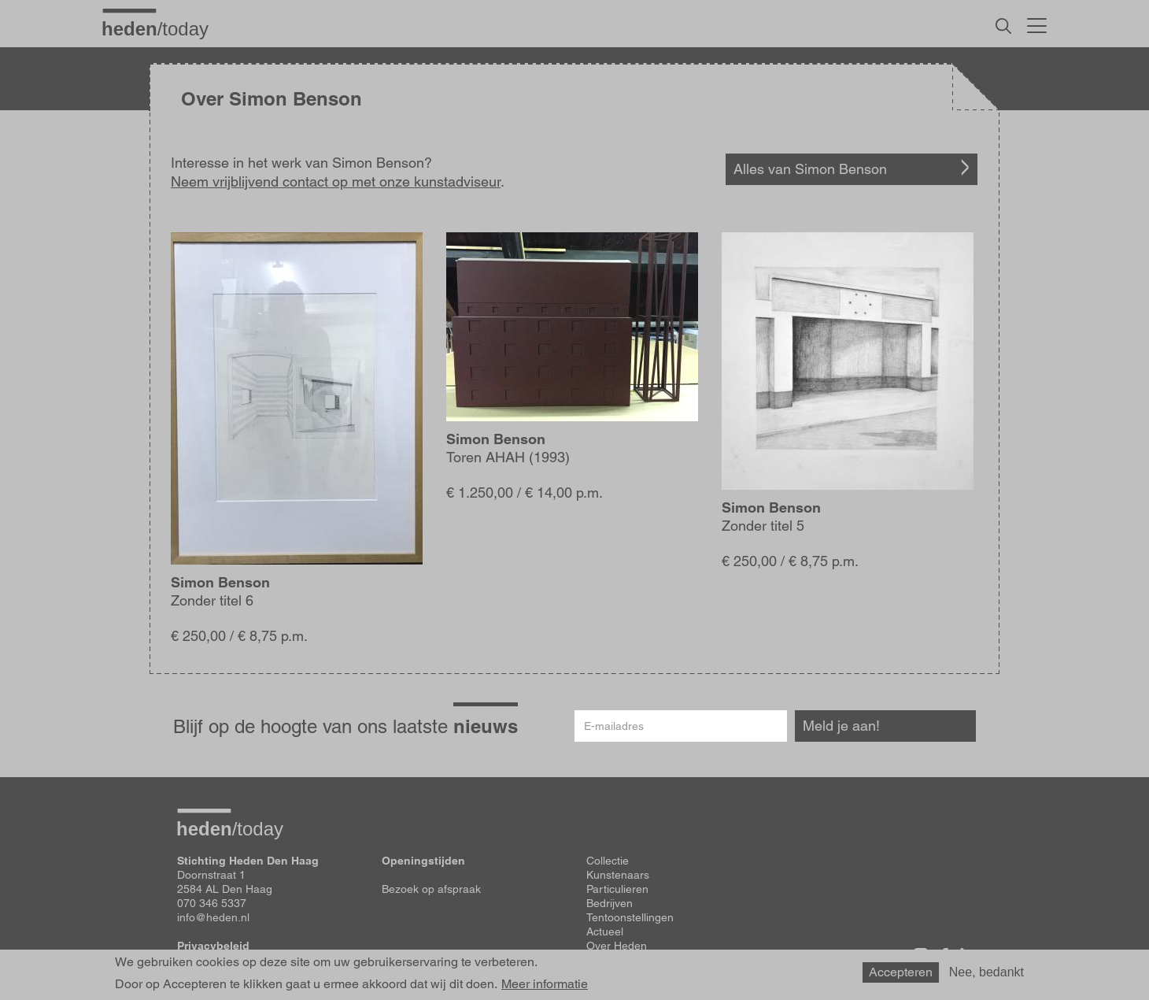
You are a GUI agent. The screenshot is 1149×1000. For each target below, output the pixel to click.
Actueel (604, 931)
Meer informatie (544, 984)
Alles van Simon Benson (810, 169)
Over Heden (616, 945)
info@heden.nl (213, 917)
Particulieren (617, 889)
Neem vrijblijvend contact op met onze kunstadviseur (336, 181)
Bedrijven (609, 903)
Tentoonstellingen (630, 917)
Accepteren (901, 972)
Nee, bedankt (986, 972)
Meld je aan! (841, 725)
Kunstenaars (617, 875)
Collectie (607, 860)
